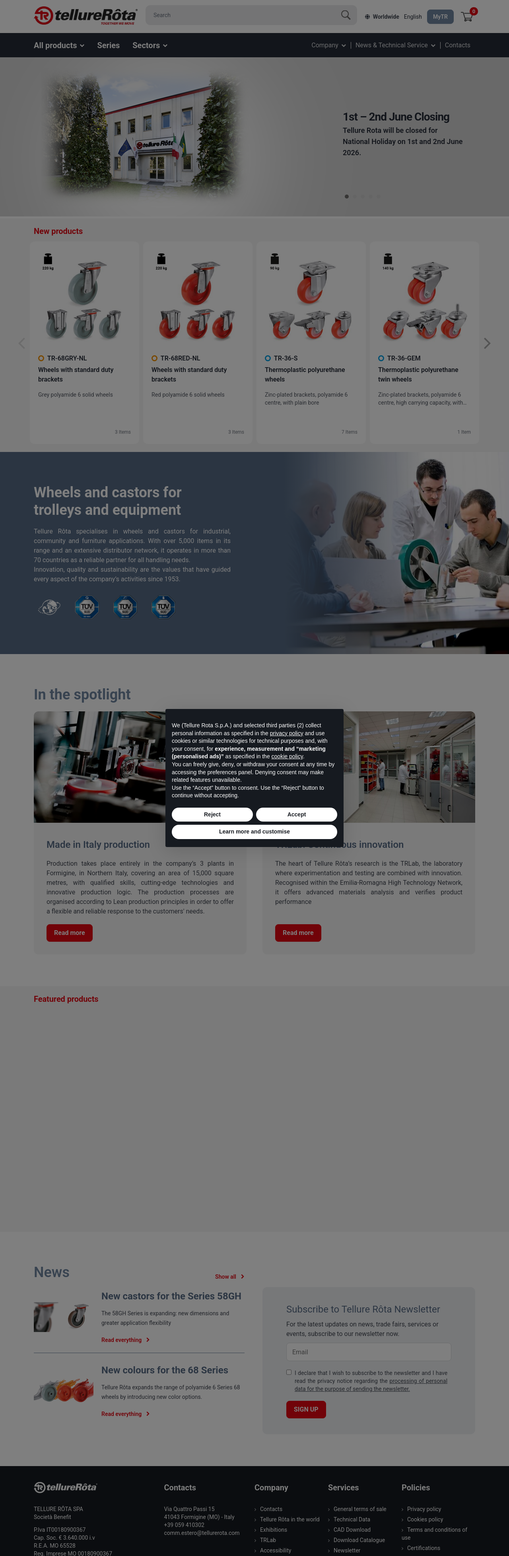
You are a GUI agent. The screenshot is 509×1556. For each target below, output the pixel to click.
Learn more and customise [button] (254, 831)
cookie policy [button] (287, 756)
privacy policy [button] (286, 733)
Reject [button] (212, 814)
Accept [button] (297, 814)
